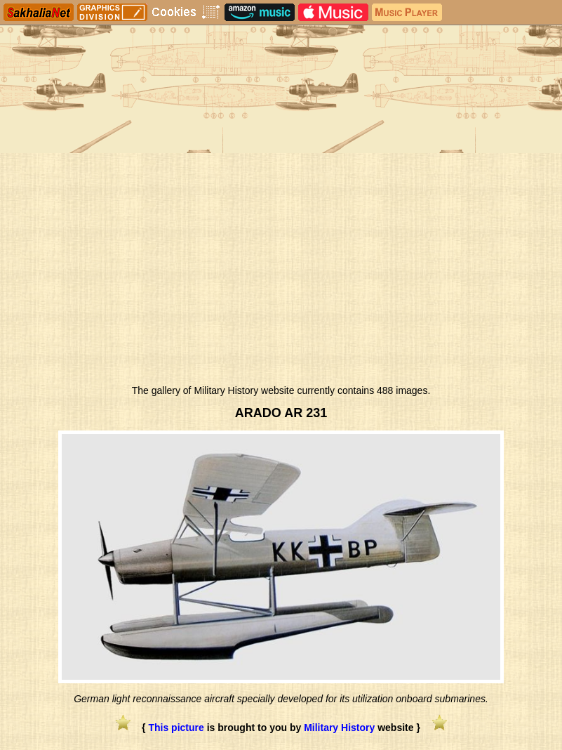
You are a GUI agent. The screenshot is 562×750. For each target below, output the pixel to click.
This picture (175, 727)
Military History (339, 727)
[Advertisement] (281, 272)
